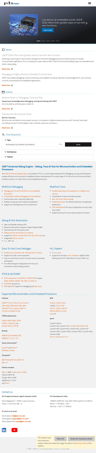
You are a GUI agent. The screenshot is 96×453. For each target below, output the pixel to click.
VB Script (38, 235)
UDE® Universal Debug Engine (16, 173)
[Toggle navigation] (89, 3)
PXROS (11, 281)
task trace (38, 286)
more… (7, 383)
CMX (25, 281)
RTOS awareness (10, 278)
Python (15, 235)
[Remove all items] (59, 144)
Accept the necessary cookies (81, 438)
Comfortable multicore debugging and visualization (22, 196)
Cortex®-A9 (84, 326)
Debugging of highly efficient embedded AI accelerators (27, 74)
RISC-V (4, 372)
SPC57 (10, 326)
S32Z (58, 305)
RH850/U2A (6, 335)
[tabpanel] (48, 25)
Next (87, 23)
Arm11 (64, 337)
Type (9, 140)
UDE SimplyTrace (58, 207)
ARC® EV (13, 360)
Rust (59, 252)
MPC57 (59, 311)
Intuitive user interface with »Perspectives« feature (23, 252)
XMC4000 (14, 305)
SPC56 (4, 326)
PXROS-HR (19, 281)
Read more (7, 69)
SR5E (19, 320)
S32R (64, 311)
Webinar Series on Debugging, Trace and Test (22, 97)
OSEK (6, 281)
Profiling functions (59, 202)
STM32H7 (12, 323)
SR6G (14, 320)
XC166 (4, 311)
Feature (10, 157)
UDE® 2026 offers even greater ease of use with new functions (31, 55)
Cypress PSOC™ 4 (19, 308)
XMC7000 (5, 305)
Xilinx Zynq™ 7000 (19, 372)
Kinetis (52, 314)
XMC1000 (22, 305)
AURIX (4, 303)
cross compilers (73, 255)
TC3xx (14, 303)
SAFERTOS (31, 278)
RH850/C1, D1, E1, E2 (10, 338)
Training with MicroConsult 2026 (16, 114)
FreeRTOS (21, 278)
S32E (62, 305)
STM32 (4, 323)
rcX (35, 281)
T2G (11, 308)
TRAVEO (5, 308)
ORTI (12, 286)
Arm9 (58, 337)
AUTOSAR (7, 283)
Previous (9, 23)
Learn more (48, 30)
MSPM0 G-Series (8, 350)
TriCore (25, 303)
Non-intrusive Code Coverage (63, 199)
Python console (17, 238)
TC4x (10, 303)
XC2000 (11, 311)
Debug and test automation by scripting (18, 232)
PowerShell (23, 235)
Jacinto (4, 347)
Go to (78, 144)
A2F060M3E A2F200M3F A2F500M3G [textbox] (20, 144)
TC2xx (20, 303)
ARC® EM (5, 360)
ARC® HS (20, 360)
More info (60, 438)
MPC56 (52, 311)
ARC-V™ (5, 362)
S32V (64, 303)
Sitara (14, 347)
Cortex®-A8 (74, 326)
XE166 (17, 311)
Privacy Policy (82, 443)
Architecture (11, 152)
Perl (29, 235)
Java (33, 235)
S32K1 (52, 308)
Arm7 (52, 337)
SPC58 (15, 326)
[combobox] (33, 144)
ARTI (5, 286)
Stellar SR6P (6, 320)
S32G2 (58, 303)
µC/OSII (31, 281)
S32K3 (58, 308)
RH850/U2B (16, 335)
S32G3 (52, 303)
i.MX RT (64, 308)
